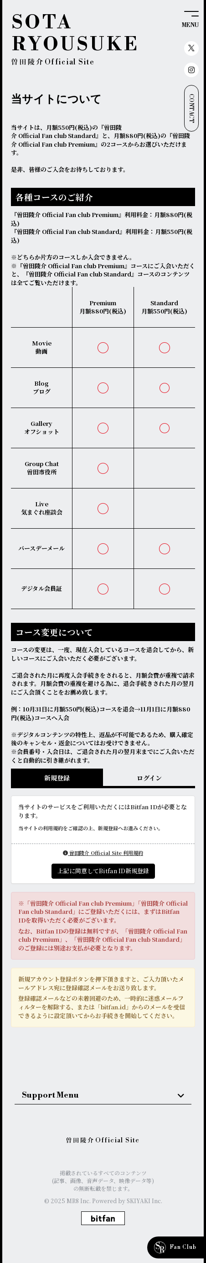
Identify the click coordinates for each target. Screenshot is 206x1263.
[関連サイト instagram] (191, 70)
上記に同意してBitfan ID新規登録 (103, 870)
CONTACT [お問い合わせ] (191, 108)
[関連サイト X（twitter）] (191, 48)
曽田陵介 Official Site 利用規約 (103, 852)
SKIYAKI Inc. (144, 1201)
